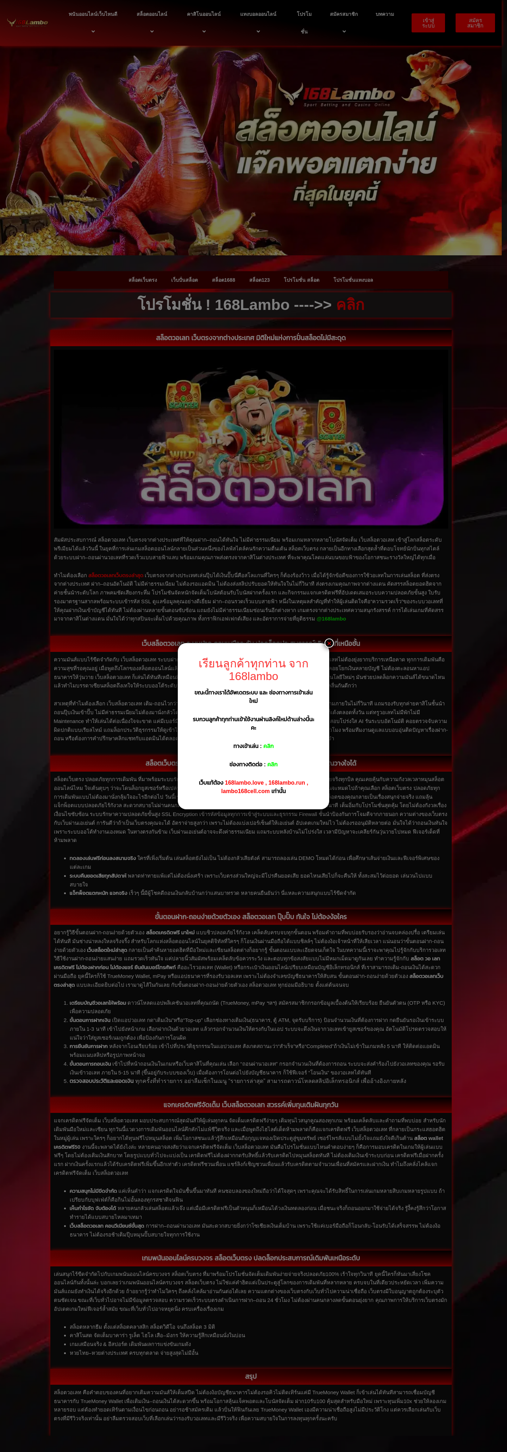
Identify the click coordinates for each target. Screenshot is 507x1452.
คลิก (268, 746)
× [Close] (329, 643)
